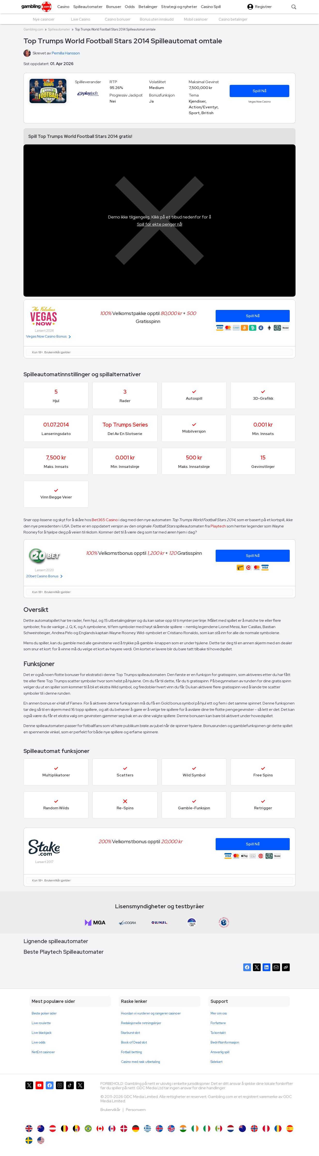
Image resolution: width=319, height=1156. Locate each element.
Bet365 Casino (105, 519)
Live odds (38, 1042)
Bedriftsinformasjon (225, 1042)
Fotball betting (131, 1052)
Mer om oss (219, 1013)
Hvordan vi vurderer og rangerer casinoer (151, 1013)
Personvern (136, 1109)
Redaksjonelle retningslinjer (141, 1023)
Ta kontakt (218, 1033)
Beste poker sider (44, 1013)
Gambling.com (33, 29)
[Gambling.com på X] (29, 1100)
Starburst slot (130, 1033)
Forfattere (218, 1023)
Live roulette (41, 1023)
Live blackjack (42, 1033)
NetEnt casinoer (43, 1052)
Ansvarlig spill (220, 1052)
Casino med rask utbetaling (140, 1062)
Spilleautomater (59, 29)
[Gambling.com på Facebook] (49, 1100)
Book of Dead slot (134, 1042)
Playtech (218, 526)
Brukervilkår (110, 1109)
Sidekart (216, 1062)
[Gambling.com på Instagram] (60, 1100)
